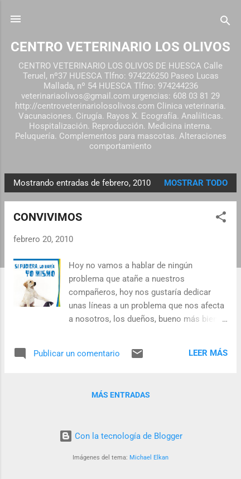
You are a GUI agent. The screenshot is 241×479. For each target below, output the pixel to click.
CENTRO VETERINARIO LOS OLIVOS (120, 47)
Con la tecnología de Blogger (120, 436)
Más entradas (120, 394)
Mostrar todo (196, 183)
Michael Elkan (148, 457)
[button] (221, 219)
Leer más (208, 353)
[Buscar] (225, 23)
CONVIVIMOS (47, 217)
